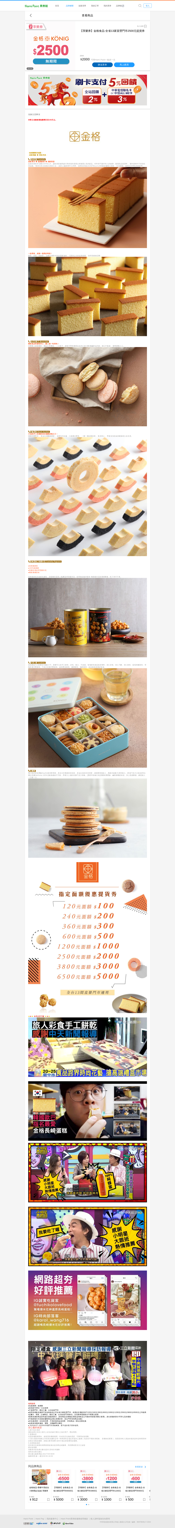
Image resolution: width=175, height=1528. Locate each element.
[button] (86, 1504)
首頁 (60, 5)
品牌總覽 (73, 5)
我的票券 (111, 5)
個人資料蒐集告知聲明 (100, 1519)
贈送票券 (102, 65)
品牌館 (123, 5)
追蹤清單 (85, 5)
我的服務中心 (52, 1519)
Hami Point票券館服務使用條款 (74, 1519)
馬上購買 (124, 65)
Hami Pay (40, 1519)
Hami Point (28, 1519)
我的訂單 (98, 5)
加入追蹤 (140, 27)
